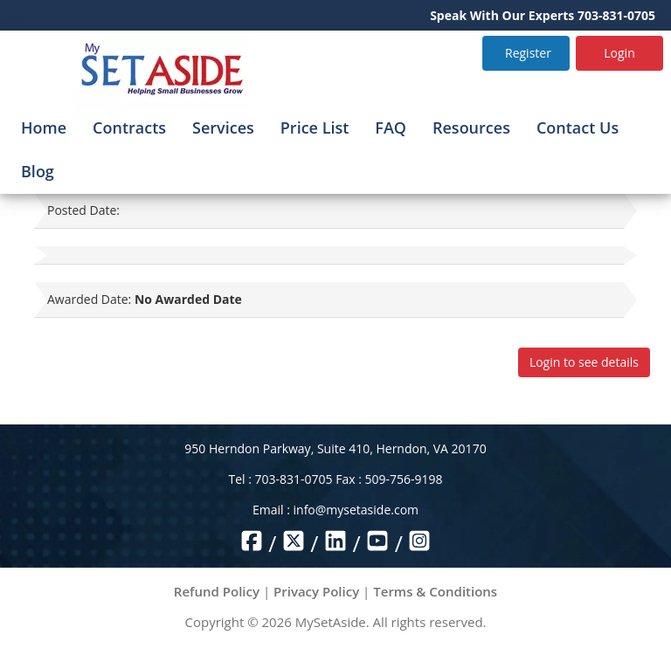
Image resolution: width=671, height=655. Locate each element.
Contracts (129, 127)
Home (43, 127)
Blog (37, 171)
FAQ (390, 127)
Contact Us (577, 127)
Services (223, 127)
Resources (471, 127)
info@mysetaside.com (356, 509)
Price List (314, 127)
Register (528, 53)
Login (619, 53)
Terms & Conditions (435, 591)
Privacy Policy (316, 591)
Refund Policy (216, 591)
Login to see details (584, 362)
